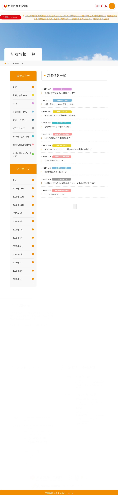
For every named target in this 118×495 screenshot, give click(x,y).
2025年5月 (18, 246)
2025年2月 (18, 271)
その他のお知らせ (21, 136)
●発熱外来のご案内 (101, 19)
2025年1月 (18, 279)
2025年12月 (18, 189)
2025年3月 (18, 263)
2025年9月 (18, 213)
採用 (15, 104)
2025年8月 (18, 221)
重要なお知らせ (20, 95)
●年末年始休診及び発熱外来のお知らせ (41, 16)
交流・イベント (20, 120)
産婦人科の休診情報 (22, 145)
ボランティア (19, 128)
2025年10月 (18, 205)
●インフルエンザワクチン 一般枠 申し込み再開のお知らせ (82, 16)
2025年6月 (18, 238)
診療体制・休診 (20, 112)
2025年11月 (18, 197)
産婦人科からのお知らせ (22, 154)
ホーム (9, 63)
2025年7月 (18, 230)
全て (15, 87)
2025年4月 (18, 254)
